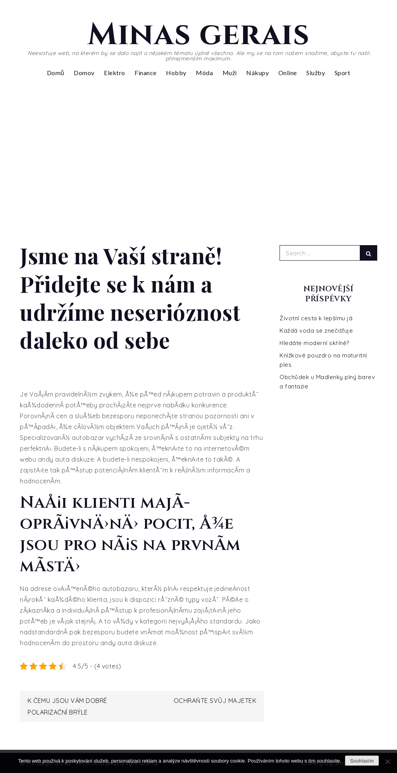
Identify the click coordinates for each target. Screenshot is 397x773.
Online (287, 72)
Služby (315, 72)
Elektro (114, 72)
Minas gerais (198, 35)
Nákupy (257, 72)
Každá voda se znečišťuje (316, 330)
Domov (84, 72)
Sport (342, 72)
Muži (230, 72)
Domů (55, 72)
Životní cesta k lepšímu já (316, 318)
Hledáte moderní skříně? (314, 343)
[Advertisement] (198, 154)
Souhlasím (362, 761)
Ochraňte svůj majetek (215, 700)
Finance (146, 72)
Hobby (176, 72)
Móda (204, 72)
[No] (387, 761)
